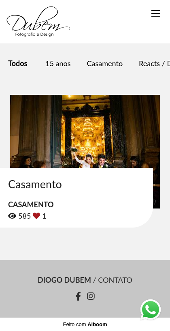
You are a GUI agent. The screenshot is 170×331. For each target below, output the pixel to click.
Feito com (85, 324)
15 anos (57, 63)
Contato (115, 280)
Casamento (105, 63)
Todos (17, 63)
